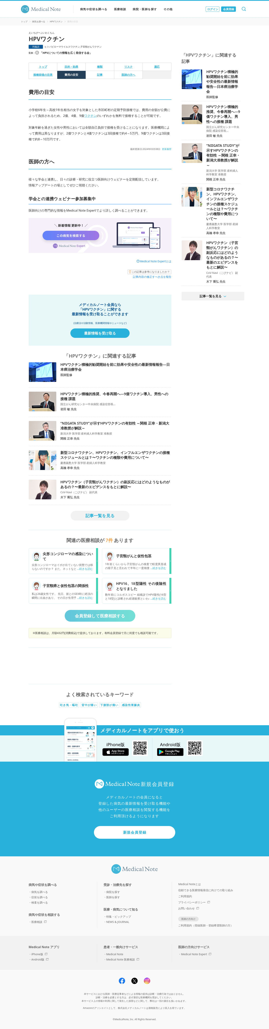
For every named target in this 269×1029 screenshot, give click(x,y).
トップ (24, 21)
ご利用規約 (185, 896)
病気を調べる (38, 21)
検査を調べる (39, 902)
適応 (157, 67)
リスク (128, 67)
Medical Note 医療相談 (122, 959)
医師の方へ (128, 75)
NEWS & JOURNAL (117, 922)
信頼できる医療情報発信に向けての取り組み (205, 890)
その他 (168, 9)
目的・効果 (71, 67)
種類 (100, 67)
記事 (100, 75)
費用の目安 (71, 75)
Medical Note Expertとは (155, 261)
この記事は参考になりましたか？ (149, 272)
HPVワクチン (56, 21)
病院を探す (113, 892)
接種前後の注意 (43, 75)
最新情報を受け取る (100, 333)
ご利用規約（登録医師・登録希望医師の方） (205, 925)
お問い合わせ (188, 908)
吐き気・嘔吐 (69, 705)
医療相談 (120, 9)
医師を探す (113, 897)
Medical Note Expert (196, 954)
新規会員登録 (134, 832)
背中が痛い (89, 705)
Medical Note (114, 954)
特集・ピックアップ (118, 916)
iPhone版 (39, 954)
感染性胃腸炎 (131, 705)
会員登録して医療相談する (100, 616)
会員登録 (228, 9)
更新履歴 (166, 149)
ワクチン (90, 116)
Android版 (40, 959)
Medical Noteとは (189, 884)
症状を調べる (39, 897)
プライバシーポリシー (194, 902)
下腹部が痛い (109, 705)
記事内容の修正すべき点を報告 (152, 277)
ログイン (212, 9)
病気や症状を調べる (93, 9)
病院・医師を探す (145, 9)
